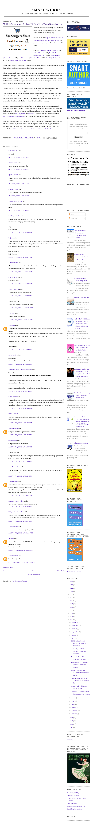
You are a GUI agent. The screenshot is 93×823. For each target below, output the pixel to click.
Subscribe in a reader (74, 572)
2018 (71, 601)
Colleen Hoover (46, 50)
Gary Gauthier (13, 397)
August (74, 635)
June (73, 698)
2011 (71, 718)
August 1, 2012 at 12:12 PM (20, 272)
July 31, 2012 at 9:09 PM (19, 210)
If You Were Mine (35, 58)
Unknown (11, 325)
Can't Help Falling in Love (53, 58)
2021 (71, 591)
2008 (71, 727)
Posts (71, 214)
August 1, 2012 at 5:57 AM (20, 257)
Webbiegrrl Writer (14, 216)
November (75, 625)
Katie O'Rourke (13, 263)
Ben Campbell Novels (15, 201)
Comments (73, 218)
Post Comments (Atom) (19, 581)
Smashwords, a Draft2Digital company (56, 13)
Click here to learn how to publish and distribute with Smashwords (34, 129)
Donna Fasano (13, 163)
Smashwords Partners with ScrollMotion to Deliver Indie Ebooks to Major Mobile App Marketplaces (81, 421)
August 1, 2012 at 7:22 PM (20, 296)
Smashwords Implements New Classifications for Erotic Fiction (81, 347)
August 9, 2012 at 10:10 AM (20, 533)
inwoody (11, 538)
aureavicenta (12, 355)
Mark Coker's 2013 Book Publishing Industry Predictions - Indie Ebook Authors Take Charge (81, 323)
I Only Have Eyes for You (18, 60)
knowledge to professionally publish (14, 116)
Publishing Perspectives (74, 809)
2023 (71, 585)
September (75, 632)
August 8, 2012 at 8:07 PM (20, 521)
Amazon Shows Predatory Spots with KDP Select (81, 257)
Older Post (60, 571)
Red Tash (11, 313)
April (73, 704)
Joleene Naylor (13, 277)
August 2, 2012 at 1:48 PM (20, 364)
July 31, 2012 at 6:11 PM (19, 184)
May (73, 701)
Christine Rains (13, 189)
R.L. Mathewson (54, 53)
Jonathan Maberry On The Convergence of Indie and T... (80, 680)
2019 (71, 597)
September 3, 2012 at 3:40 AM (21, 562)
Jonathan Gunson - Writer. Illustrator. (20, 369)
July (73, 638)
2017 (71, 604)
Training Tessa (8, 58)
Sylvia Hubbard (13, 175)
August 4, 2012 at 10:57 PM (20, 495)
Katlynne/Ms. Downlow (16, 501)
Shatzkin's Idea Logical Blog (76, 806)
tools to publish (20, 113)
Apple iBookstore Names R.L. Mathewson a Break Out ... (80, 672)
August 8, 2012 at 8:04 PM (20, 506)
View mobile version (33, 575)
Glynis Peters (12, 440)
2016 (71, 607)
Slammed (55, 50)
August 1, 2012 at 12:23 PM (20, 284)
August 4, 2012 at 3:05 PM (20, 461)
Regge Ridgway (13, 526)
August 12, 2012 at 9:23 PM (20, 550)
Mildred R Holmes (14, 414)
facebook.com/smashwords (76, 110)
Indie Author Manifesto (81, 443)
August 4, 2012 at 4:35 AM (20, 447)
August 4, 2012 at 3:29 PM (20, 476)
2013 (71, 616)
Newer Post (6, 571)
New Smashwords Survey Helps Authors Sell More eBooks (82, 395)
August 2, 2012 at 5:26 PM (20, 391)
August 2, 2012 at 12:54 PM (20, 320)
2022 (71, 588)
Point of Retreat (39, 53)
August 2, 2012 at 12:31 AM (20, 308)
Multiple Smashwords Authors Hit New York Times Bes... (79, 643)
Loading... (70, 740)
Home (34, 571)
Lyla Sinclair (55, 55)
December (75, 622)
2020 (71, 594)
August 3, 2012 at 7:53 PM (20, 435)
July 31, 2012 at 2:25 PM (19, 157)
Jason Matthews (13, 428)
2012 (71, 620)
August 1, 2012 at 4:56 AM (20, 232)
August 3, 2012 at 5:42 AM (20, 423)
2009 (71, 724)
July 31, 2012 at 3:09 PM (19, 169)
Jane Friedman (72, 803)
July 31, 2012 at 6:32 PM (19, 196)
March (74, 707)
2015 (71, 610)
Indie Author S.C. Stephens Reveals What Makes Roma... (80, 664)
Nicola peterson (13, 555)
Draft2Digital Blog (73, 793)
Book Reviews (13, 481)
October (74, 629)
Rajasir (10, 238)
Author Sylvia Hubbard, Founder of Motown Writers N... (78, 651)
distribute (31, 113)
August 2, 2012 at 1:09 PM (20, 349)
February (75, 710)
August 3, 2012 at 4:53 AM (20, 408)
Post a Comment (8, 567)
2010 (71, 721)
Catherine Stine (13, 151)
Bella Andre (25, 58)
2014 (71, 613)
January (74, 714)
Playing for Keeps (39, 55)
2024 (71, 582)
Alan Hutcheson (13, 289)
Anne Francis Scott (14, 467)
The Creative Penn (73, 795)
